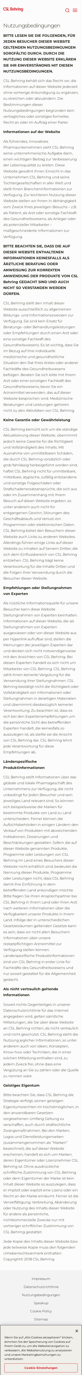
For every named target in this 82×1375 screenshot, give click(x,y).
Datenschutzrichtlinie (41, 1287)
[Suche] (67, 10)
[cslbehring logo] (13, 10)
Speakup (41, 1303)
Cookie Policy (41, 1311)
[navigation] (75, 10)
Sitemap (41, 1319)
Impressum (41, 1279)
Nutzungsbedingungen (41, 1295)
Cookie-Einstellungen (41, 1369)
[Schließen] (77, 1332)
